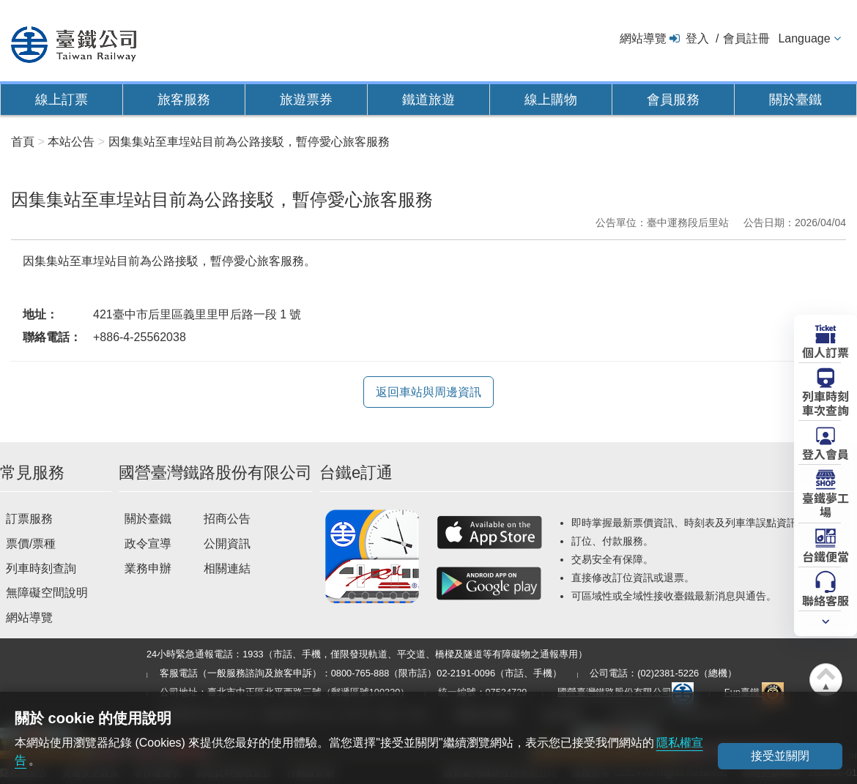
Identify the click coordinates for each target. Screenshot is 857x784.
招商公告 (227, 518)
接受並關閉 (780, 756)
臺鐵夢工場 (825, 504)
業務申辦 (148, 568)
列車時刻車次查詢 (825, 402)
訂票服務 (29, 518)
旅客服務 (183, 99)
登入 (697, 38)
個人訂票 (825, 351)
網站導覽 (643, 38)
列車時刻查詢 (41, 568)
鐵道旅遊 (428, 99)
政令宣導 (148, 543)
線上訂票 (61, 99)
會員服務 (673, 99)
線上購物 (550, 99)
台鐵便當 (825, 556)
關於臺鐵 (795, 99)
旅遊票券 (306, 99)
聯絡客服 (825, 599)
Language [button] (804, 38)
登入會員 (825, 453)
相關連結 (227, 568)
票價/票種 (31, 543)
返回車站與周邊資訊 (428, 392)
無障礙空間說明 (47, 592)
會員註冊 (746, 38)
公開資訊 (227, 543)
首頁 (22, 141)
